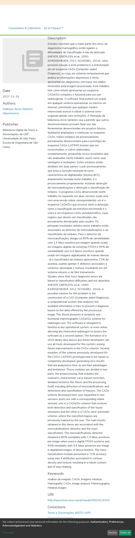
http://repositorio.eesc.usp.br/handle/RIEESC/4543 (79, 500)
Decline (112, 532)
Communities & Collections (24, 28)
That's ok (125, 532)
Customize (8, 532)
